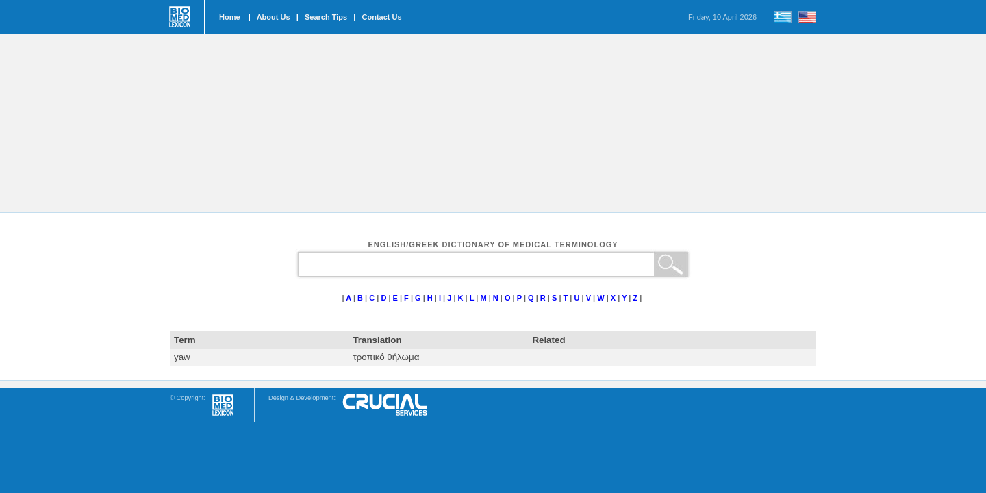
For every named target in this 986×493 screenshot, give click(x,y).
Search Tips (326, 17)
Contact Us (382, 17)
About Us (273, 17)
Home (229, 17)
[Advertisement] (493, 123)
